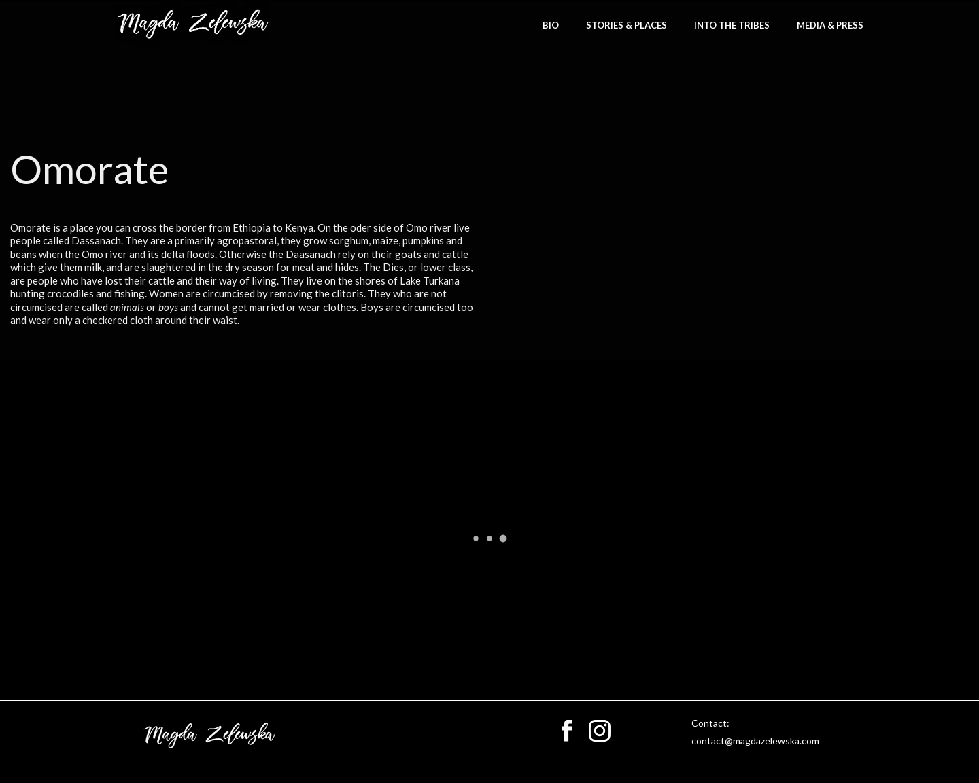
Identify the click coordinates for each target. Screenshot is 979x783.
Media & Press (830, 25)
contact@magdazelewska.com (755, 740)
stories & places (626, 25)
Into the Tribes (732, 25)
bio (551, 25)
